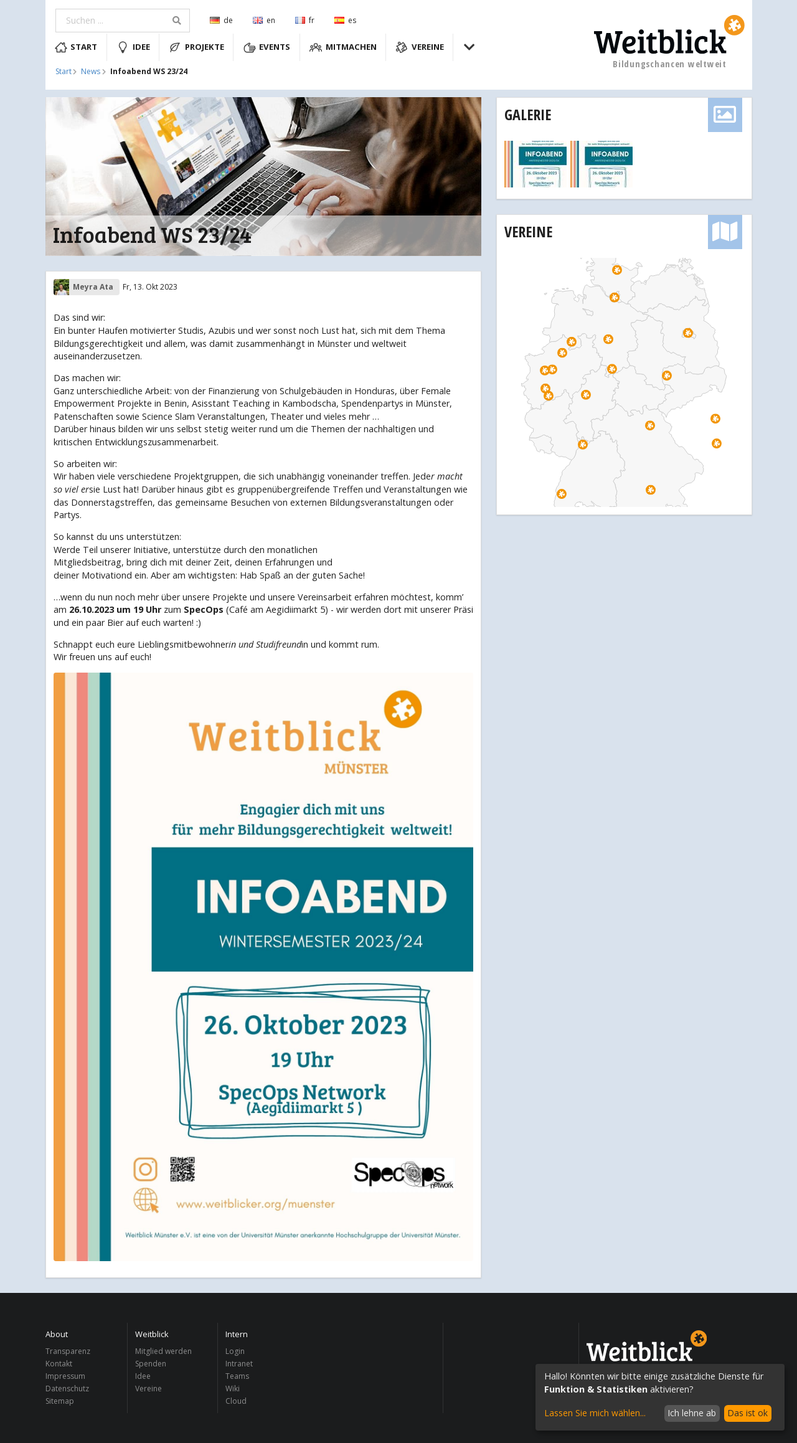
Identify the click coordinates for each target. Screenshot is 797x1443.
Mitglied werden (163, 1351)
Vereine (419, 47)
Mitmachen (343, 47)
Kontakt (58, 1363)
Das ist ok (747, 1413)
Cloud (236, 1401)
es (345, 20)
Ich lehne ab (691, 1413)
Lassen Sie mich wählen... (595, 1413)
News (90, 72)
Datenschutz (67, 1388)
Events (267, 47)
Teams (237, 1376)
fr (304, 20)
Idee (133, 47)
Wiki (232, 1388)
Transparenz (67, 1351)
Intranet (239, 1363)
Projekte (196, 47)
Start (76, 47)
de (221, 20)
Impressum (65, 1376)
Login (235, 1351)
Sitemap (59, 1401)
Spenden (150, 1363)
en (264, 20)
